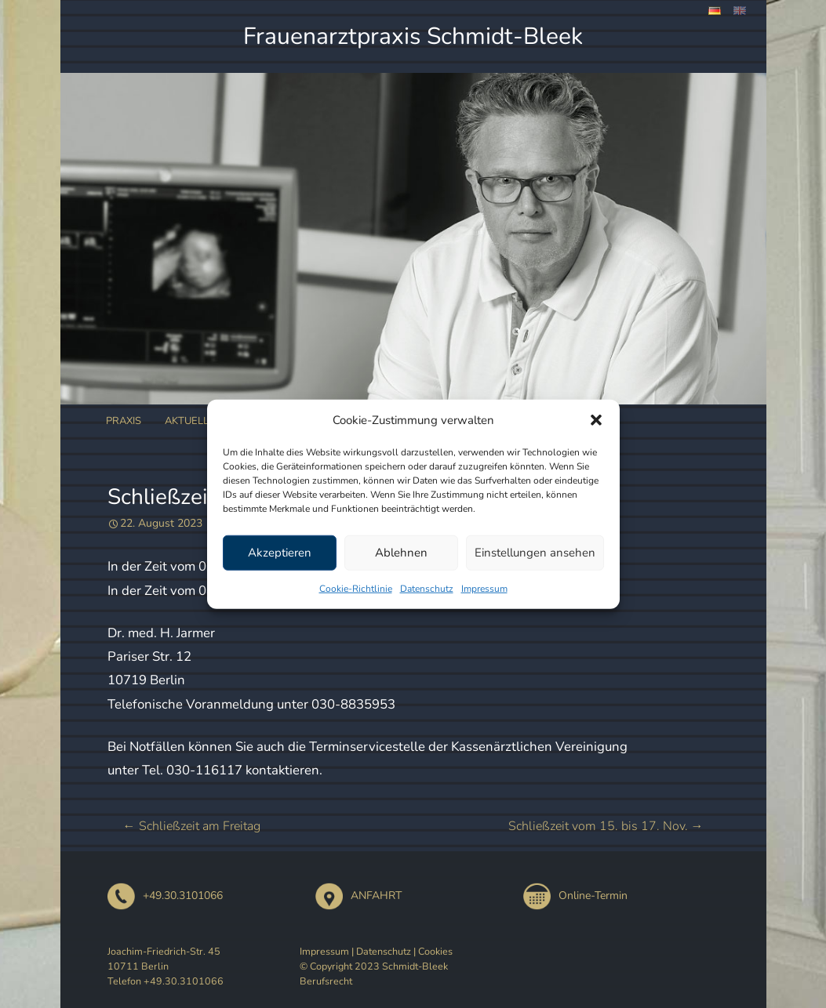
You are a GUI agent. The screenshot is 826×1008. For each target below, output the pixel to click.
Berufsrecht (326, 981)
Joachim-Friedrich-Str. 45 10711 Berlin (163, 959)
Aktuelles (193, 421)
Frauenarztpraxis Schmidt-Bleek (413, 36)
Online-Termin (575, 895)
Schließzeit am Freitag (191, 826)
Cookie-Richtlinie (355, 588)
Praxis (123, 421)
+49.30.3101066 (165, 895)
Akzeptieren (279, 552)
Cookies (435, 951)
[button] (596, 420)
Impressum (484, 588)
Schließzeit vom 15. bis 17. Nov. (606, 826)
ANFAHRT (358, 895)
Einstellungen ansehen (535, 552)
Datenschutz (426, 588)
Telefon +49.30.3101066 (165, 981)
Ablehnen (401, 552)
